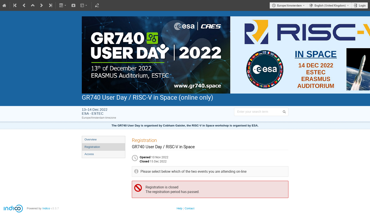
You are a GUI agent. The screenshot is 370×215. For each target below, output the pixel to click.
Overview (91, 139)
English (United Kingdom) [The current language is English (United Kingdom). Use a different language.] (330, 5)
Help (179, 208)
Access (89, 154)
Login (362, 5)
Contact (189, 208)
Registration (92, 146)
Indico (46, 208)
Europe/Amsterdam (289, 5)
